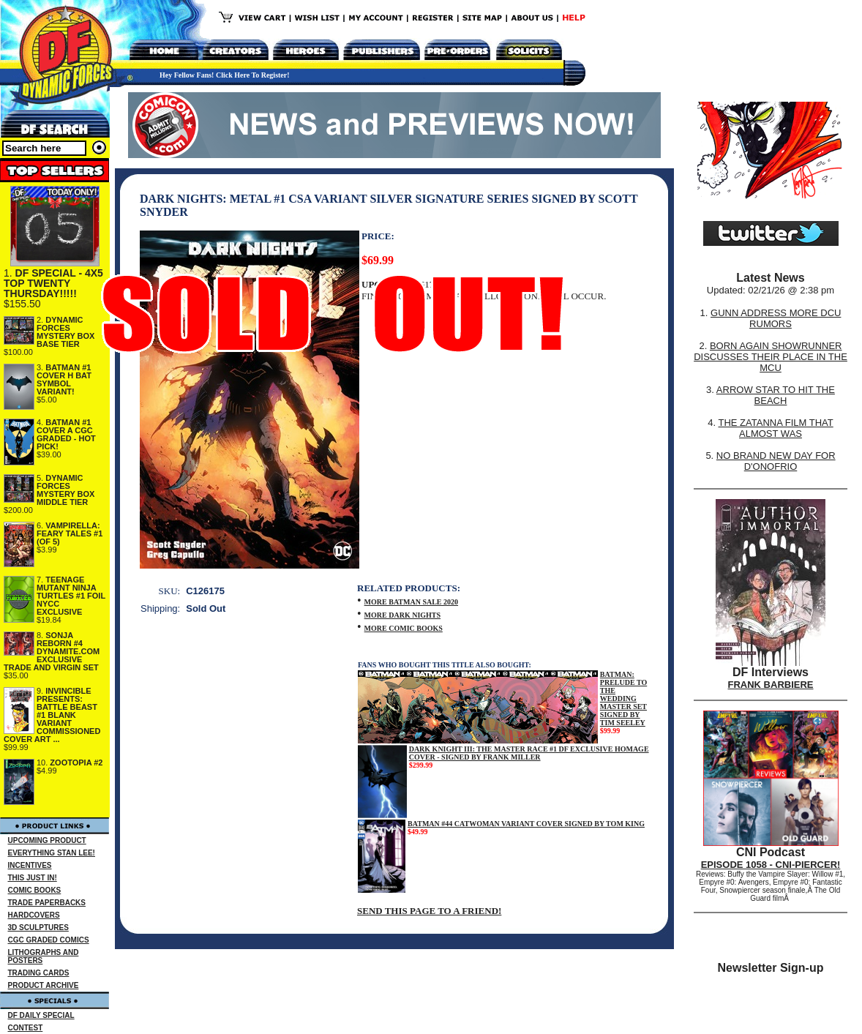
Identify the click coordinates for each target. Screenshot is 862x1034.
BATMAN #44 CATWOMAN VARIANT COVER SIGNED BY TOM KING (526, 824)
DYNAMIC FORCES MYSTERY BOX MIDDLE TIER (65, 489)
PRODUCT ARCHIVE (43, 985)
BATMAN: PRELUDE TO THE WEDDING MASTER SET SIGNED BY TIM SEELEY (623, 698)
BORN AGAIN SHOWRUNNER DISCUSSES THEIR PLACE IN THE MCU (770, 356)
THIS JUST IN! (32, 878)
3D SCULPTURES (38, 928)
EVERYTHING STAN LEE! (51, 853)
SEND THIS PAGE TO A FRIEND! (429, 910)
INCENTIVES (30, 865)
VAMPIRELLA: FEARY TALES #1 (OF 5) (69, 533)
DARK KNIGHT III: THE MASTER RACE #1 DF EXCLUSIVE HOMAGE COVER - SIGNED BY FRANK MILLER (529, 753)
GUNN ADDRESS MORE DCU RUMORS (776, 318)
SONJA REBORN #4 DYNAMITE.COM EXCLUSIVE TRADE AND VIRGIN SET (52, 651)
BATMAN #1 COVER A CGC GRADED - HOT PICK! (66, 434)
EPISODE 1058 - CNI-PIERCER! (771, 864)
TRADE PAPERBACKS (47, 903)
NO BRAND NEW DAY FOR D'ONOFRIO (776, 461)
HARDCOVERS (34, 915)
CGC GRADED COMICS (48, 940)
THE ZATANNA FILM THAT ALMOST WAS (776, 428)
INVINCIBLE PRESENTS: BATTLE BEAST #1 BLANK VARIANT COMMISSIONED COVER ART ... (52, 714)
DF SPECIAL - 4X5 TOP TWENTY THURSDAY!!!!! (53, 283)
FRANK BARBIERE (771, 684)
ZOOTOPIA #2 (76, 762)
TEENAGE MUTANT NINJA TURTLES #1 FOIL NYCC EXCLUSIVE (71, 595)
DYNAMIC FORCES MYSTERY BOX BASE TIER (65, 331)
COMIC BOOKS (34, 890)
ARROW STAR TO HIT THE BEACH (775, 395)
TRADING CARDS (39, 973)
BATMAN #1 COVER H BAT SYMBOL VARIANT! (64, 379)
